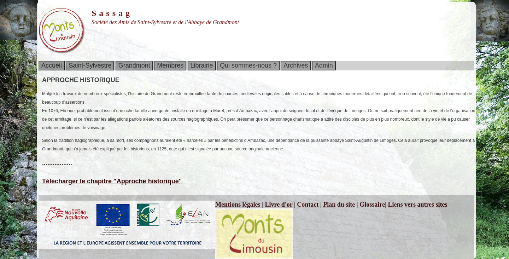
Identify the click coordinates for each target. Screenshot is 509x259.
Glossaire (372, 204)
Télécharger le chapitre (112, 181)
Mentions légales (238, 204)
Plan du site (339, 204)
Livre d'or (278, 204)
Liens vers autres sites (417, 204)
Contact (307, 204)
